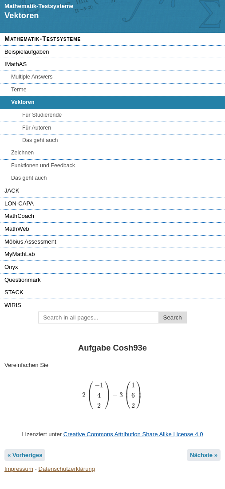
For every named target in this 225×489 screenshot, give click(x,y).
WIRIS (12, 305)
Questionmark (22, 279)
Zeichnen (22, 153)
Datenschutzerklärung (67, 468)
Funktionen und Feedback (43, 165)
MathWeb (16, 228)
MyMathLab (19, 254)
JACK (12, 190)
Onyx (11, 267)
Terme (19, 90)
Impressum (18, 468)
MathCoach (19, 216)
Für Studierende (42, 115)
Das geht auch (40, 140)
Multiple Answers (31, 77)
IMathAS (15, 64)
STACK (14, 292)
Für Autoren (36, 128)
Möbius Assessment (30, 241)
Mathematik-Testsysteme (42, 38)
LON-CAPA (19, 203)
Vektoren (23, 102)
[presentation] (112, 395)
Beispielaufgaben (26, 51)
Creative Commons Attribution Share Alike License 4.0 (133, 434)
